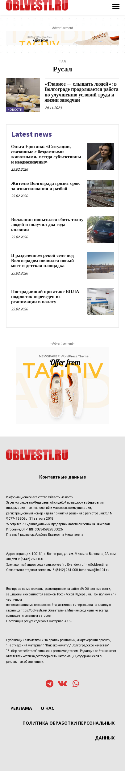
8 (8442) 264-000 (65, 570)
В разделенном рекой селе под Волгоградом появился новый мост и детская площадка (42, 261)
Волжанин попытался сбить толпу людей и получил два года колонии (47, 225)
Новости (15, 110)
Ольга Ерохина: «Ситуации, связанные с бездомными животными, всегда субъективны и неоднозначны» (46, 154)
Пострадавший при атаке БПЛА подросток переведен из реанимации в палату (45, 297)
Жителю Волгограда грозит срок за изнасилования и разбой (45, 186)
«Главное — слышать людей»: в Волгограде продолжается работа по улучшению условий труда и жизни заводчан (82, 92)
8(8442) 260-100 (31, 559)
